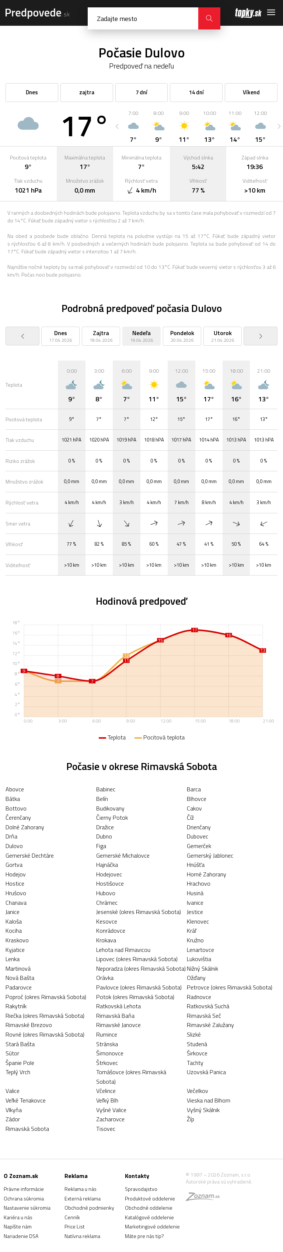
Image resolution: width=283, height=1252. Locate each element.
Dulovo (14, 845)
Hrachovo (198, 883)
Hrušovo (16, 893)
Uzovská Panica (206, 1072)
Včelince (106, 1090)
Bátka (13, 798)
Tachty (195, 1062)
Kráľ (191, 930)
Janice (13, 911)
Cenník (72, 1217)
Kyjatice (15, 949)
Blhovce (196, 798)
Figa (101, 845)
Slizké (194, 1034)
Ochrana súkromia (24, 1198)
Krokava (106, 940)
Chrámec (107, 902)
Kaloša (14, 921)
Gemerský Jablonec (210, 855)
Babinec (105, 789)
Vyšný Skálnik (203, 1109)
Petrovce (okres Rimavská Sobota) (229, 987)
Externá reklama (82, 1198)
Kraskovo (17, 940)
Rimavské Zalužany (210, 1024)
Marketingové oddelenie (152, 1226)
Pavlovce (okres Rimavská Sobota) (139, 987)
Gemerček (199, 845)
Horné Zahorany (206, 874)
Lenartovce (200, 949)
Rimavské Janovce (118, 1024)
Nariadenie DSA (21, 1236)
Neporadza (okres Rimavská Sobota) (141, 968)
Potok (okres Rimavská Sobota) (135, 996)
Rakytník (16, 1006)
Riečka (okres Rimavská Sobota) (45, 1015)
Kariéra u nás (18, 1217)
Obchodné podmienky (89, 1207)
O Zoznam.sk (21, 1175)
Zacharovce (110, 1119)
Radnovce (199, 996)
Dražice (105, 827)
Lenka (13, 958)
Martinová (18, 968)
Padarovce (19, 987)
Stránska (107, 1044)
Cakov (194, 808)
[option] (133, 126)
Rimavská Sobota (27, 1128)
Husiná (195, 893)
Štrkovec (107, 1062)
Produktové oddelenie (150, 1198)
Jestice (195, 911)
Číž (190, 817)
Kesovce (106, 921)
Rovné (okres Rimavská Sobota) (45, 1034)
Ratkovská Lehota (118, 1006)
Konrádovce (110, 930)
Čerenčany (18, 817)
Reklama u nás (80, 1189)
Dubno (104, 836)
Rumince (106, 1034)
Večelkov (197, 1090)
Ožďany (196, 977)
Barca (194, 789)
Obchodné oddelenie (148, 1207)
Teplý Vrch (18, 1072)
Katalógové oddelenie (149, 1217)
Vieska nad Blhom (208, 1100)
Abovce (15, 789)
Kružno (195, 940)
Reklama (76, 1175)
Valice (13, 1090)
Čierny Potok (112, 817)
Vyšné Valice (111, 1109)
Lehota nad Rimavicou (123, 949)
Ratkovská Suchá (208, 1006)
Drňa (11, 836)
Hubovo (105, 893)
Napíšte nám (18, 1226)
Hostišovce (110, 883)
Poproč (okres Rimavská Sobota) (46, 996)
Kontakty (137, 1175)
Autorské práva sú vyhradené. (219, 1181)
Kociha (14, 930)
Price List (74, 1226)
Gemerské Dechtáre (30, 855)
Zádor (13, 1119)
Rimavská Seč (204, 1015)
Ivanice (195, 902)
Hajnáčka (107, 864)
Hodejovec (109, 874)
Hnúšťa (196, 864)
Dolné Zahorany (25, 827)
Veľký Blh (107, 1100)
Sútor (12, 1053)
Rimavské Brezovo (29, 1024)
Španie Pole (20, 1062)
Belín (102, 798)
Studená (197, 1044)
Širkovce (197, 1053)
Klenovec (198, 921)
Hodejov (16, 874)
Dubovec (197, 836)
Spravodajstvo (141, 1189)
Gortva (14, 864)
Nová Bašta (20, 977)
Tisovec (105, 1128)
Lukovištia (199, 958)
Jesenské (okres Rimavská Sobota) (138, 911)
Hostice (15, 883)
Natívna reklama (82, 1236)
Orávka (104, 977)
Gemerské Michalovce (123, 855)
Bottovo (16, 808)
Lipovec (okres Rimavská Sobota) (137, 958)
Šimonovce (109, 1053)
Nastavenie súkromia (27, 1207)
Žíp (190, 1119)
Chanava (16, 902)
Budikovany (110, 808)
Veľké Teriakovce (26, 1100)
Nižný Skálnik (202, 968)
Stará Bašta (20, 1044)
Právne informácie (24, 1189)
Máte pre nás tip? (144, 1236)
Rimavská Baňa (115, 1015)
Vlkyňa (14, 1109)
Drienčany (199, 827)
